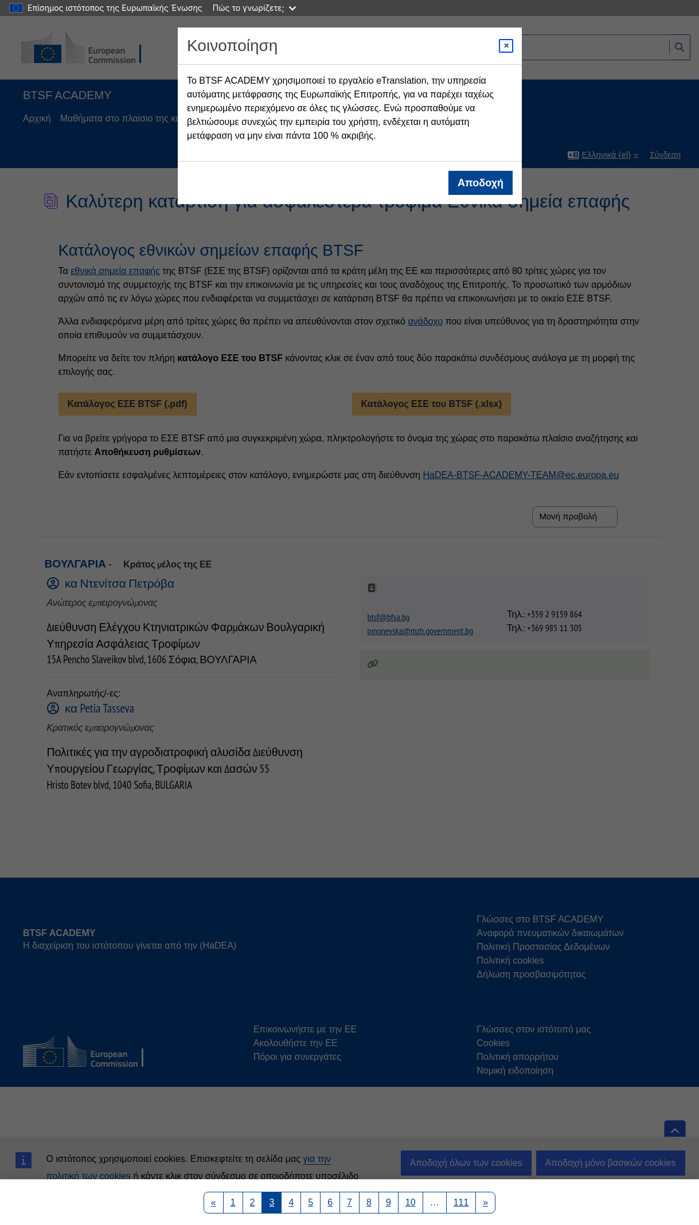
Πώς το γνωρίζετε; (254, 8)
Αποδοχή (480, 183)
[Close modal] (506, 46)
